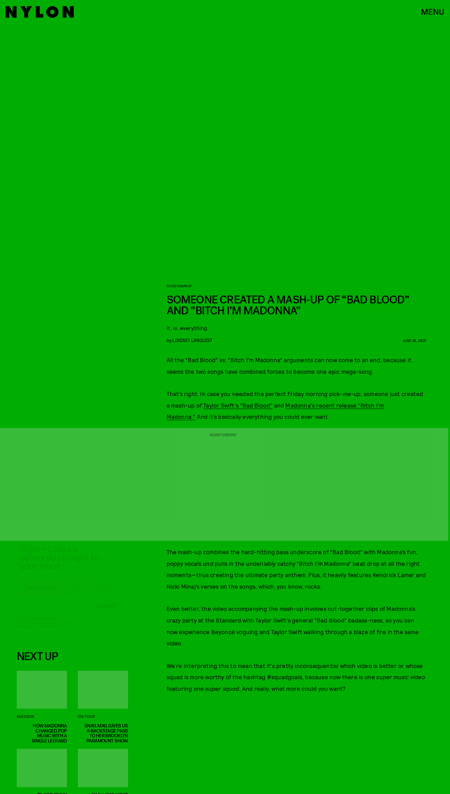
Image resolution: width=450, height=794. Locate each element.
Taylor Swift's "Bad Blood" (237, 405)
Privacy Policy (50, 632)
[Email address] (68, 593)
